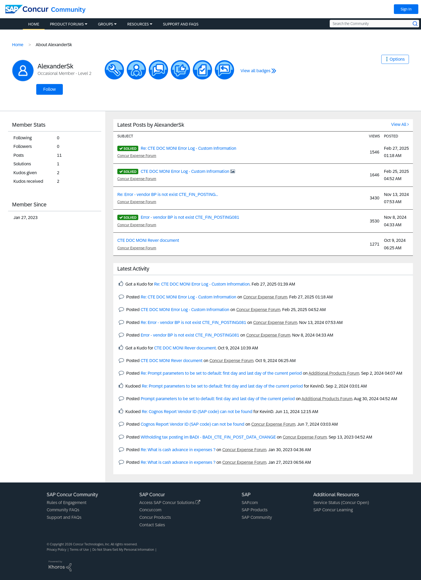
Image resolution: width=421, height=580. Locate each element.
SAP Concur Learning (333, 510)
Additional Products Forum (334, 373)
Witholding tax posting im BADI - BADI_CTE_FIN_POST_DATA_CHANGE (208, 437)
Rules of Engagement (66, 502)
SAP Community (257, 517)
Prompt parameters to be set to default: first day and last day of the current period (218, 398)
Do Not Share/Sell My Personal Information (123, 550)
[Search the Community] (374, 23)
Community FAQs (63, 510)
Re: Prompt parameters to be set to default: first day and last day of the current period (221, 373)
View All (398, 124)
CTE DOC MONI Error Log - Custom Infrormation (185, 171)
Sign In (406, 9)
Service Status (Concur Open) (341, 502)
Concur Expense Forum (136, 156)
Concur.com (150, 510)
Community (68, 9)
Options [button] (397, 59)
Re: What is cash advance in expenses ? (178, 449)
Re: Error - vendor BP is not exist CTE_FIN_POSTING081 (193, 322)
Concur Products (155, 517)
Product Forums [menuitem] (67, 24)
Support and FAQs (64, 517)
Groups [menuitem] (105, 24)
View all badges (255, 70)
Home (17, 44)
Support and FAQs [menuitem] (180, 24)
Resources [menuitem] (138, 24)
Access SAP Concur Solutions (169, 502)
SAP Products (254, 510)
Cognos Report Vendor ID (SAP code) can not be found (192, 424)
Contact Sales (152, 525)
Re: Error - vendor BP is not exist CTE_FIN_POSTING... (167, 194)
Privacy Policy (56, 550)
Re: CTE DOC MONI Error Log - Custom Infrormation (188, 148)
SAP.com (250, 502)
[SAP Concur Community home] (26, 9)
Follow (49, 89)
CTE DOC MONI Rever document (148, 240)
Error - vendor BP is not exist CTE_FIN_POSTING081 (190, 217)
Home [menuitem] (33, 24)
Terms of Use (79, 550)
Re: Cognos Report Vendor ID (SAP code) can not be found (197, 411)
